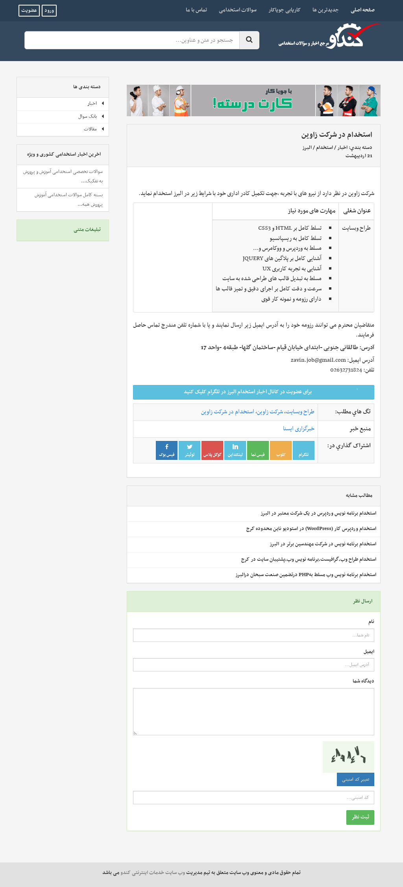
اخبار (342, 147)
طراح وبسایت (300, 412)
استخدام (324, 147)
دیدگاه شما (363, 681)
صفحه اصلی (360, 10)
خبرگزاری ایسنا (298, 429)
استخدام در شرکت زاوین (227, 412)
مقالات (94, 129)
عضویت (29, 10)
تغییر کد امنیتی (355, 779)
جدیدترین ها (325, 10)
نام (371, 622)
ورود (49, 10)
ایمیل (369, 652)
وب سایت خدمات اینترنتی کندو (152, 872)
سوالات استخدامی (238, 10)
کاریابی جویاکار (284, 10)
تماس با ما (196, 10)
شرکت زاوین (270, 412)
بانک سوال (91, 116)
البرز (307, 147)
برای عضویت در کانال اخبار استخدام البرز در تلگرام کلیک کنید (276, 391)
